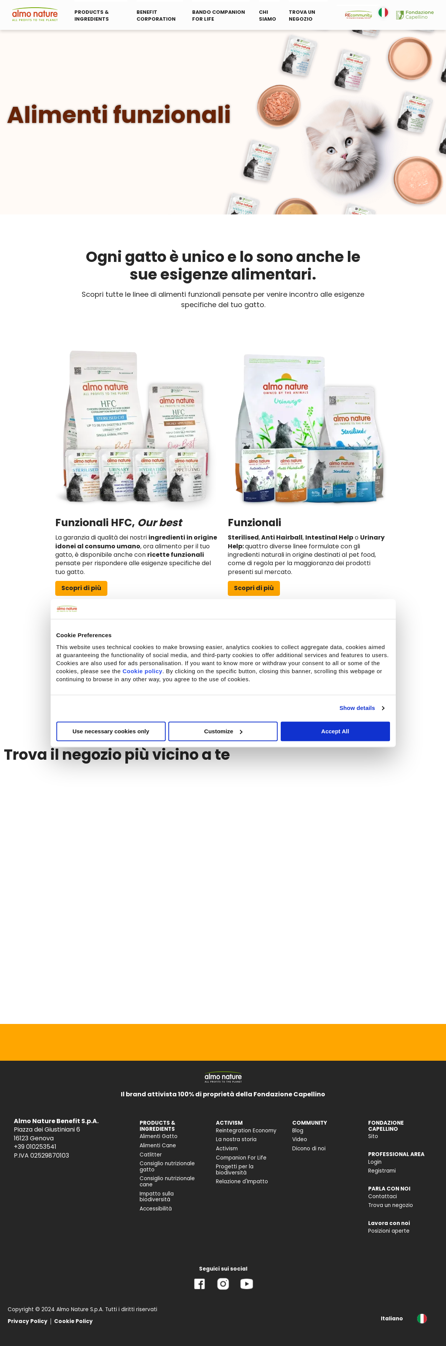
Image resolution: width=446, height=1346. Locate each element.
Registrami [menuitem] (382, 1170)
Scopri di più (81, 588)
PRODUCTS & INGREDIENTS (91, 15)
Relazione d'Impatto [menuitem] (242, 1181)
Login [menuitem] (375, 1162)
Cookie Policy (73, 1321)
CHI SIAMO (267, 15)
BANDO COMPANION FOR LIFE (218, 15)
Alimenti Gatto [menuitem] (159, 1136)
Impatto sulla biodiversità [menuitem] (157, 1197)
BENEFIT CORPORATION (156, 15)
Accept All (335, 731)
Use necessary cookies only (110, 731)
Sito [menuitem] (373, 1136)
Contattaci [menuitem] (382, 1196)
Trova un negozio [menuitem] (390, 1205)
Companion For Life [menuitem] (241, 1157)
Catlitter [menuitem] (151, 1154)
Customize (223, 731)
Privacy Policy (28, 1321)
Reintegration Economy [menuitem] (246, 1130)
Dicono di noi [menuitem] (309, 1148)
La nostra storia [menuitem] (236, 1139)
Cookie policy (142, 671)
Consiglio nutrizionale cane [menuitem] (167, 1181)
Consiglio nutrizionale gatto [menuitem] (167, 1166)
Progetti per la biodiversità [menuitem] (234, 1169)
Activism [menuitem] (227, 1148)
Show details (357, 708)
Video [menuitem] (299, 1139)
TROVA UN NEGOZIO (302, 15)
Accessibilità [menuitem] (156, 1208)
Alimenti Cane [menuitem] (158, 1145)
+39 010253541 (35, 1146)
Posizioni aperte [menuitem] (389, 1231)
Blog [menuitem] (297, 1130)
